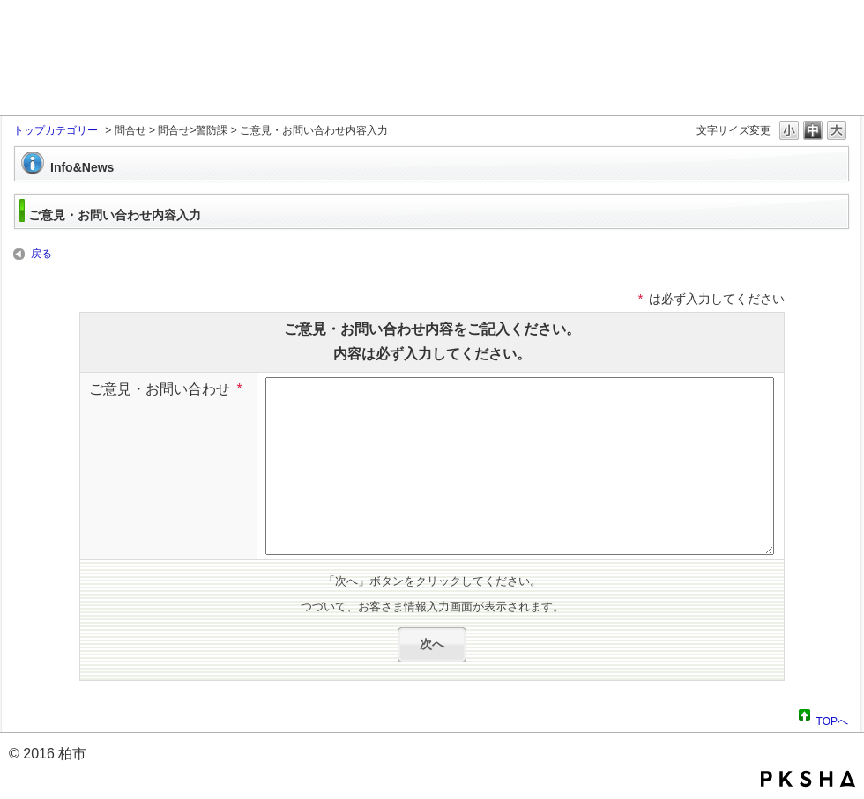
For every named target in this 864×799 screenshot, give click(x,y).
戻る (41, 254)
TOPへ (832, 718)
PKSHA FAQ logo (808, 778)
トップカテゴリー (55, 130)
